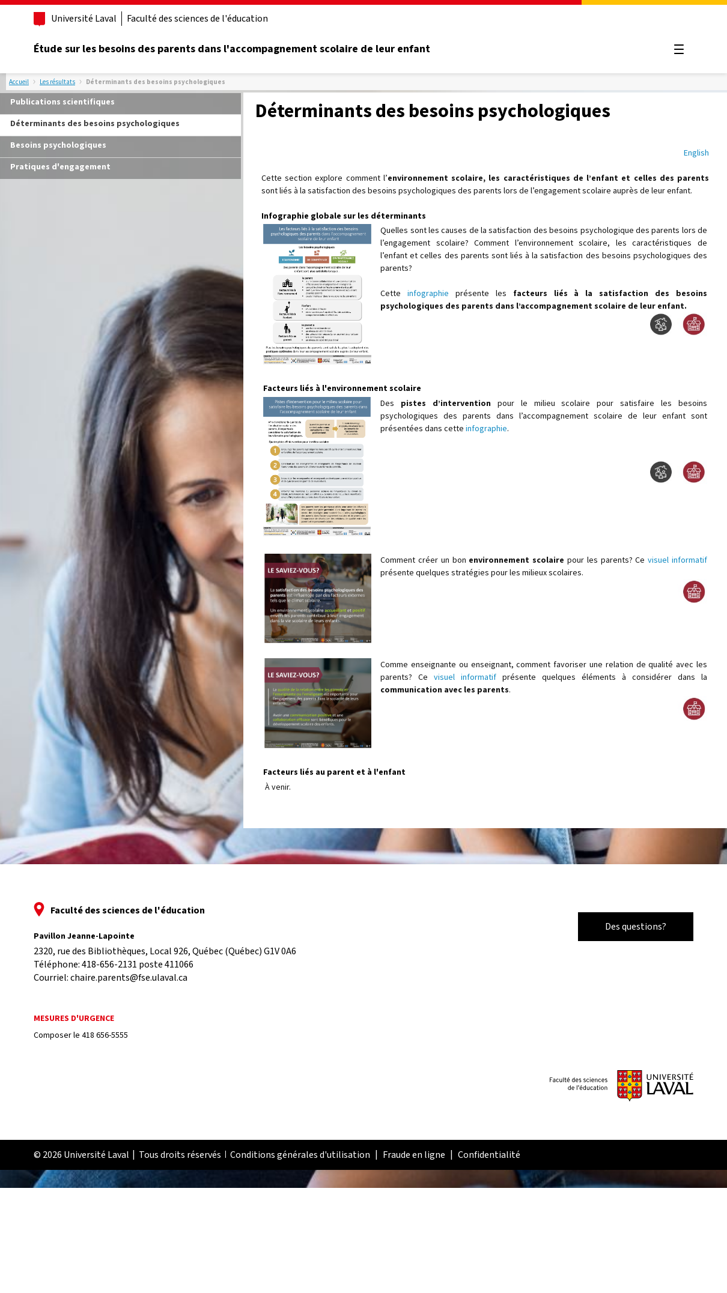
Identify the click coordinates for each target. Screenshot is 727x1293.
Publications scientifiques (62, 101)
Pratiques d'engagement (60, 166)
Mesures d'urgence (74, 1019)
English (696, 152)
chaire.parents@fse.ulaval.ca (128, 977)
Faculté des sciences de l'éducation (197, 18)
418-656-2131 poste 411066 (137, 964)
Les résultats (57, 81)
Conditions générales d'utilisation (300, 1154)
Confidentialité (489, 1154)
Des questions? (635, 926)
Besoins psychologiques (58, 144)
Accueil (19, 81)
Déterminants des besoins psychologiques (95, 123)
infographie (428, 293)
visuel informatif (677, 559)
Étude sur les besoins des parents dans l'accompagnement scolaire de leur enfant (232, 48)
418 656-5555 (105, 1035)
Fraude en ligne (414, 1154)
